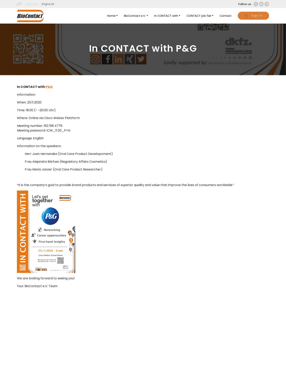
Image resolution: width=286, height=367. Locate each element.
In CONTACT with (166, 16)
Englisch (48, 4)
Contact (226, 16)
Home (111, 16)
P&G (49, 87)
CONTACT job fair (199, 16)
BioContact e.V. (135, 16)
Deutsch (31, 4)
